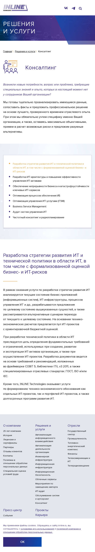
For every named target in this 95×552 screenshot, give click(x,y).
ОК (22, 542)
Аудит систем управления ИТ (30, 212)
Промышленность (77, 438)
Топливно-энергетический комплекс (76, 446)
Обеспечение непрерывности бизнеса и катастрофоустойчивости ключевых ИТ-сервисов (51, 188)
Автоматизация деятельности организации (43, 449)
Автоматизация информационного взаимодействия (45, 438)
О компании (12, 426)
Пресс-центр (12, 510)
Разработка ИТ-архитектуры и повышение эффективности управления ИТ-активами (47, 178)
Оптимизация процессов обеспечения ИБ (36, 195)
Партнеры (8, 447)
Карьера (41, 515)
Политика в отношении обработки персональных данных (15, 463)
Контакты (8, 455)
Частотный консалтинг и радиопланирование (38, 217)
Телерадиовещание (78, 465)
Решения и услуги (43, 427)
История (7, 435)
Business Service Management (29, 206)
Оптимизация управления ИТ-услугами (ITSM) (39, 201)
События (8, 515)
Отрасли (74, 426)
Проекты (41, 510)
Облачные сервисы (45, 479)
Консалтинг (41, 503)
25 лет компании (12, 431)
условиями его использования (37, 528)
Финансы (72, 453)
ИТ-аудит (40, 491)
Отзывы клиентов (12, 451)
